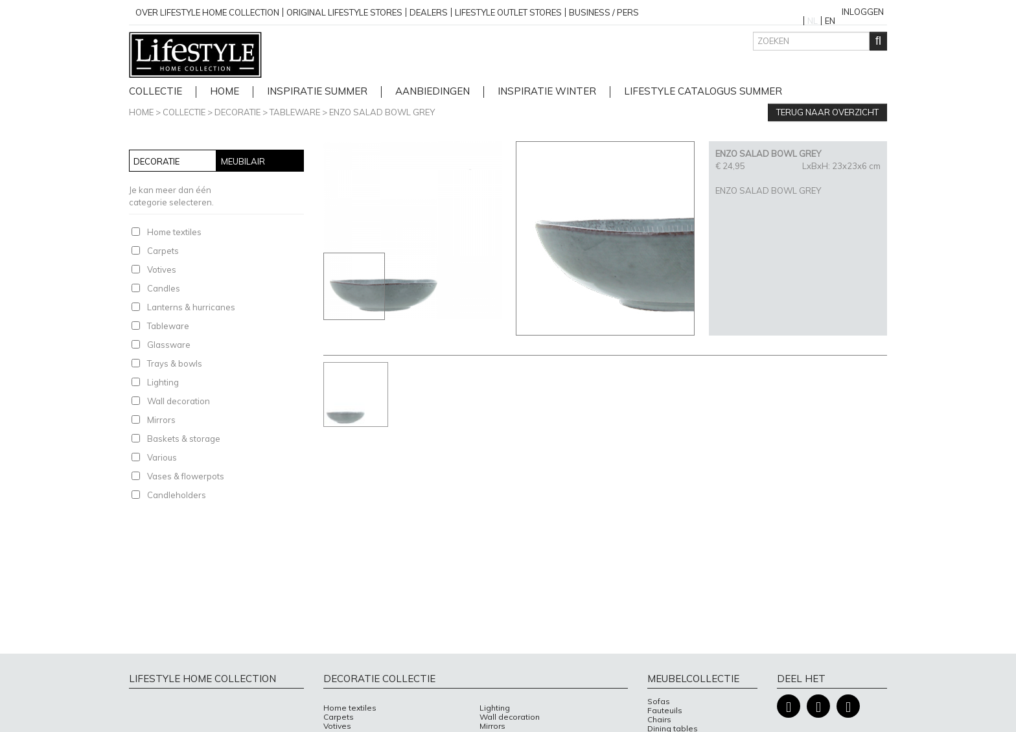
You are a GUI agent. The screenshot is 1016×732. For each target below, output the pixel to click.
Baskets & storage (183, 438)
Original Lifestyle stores (344, 12)
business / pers (604, 12)
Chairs (659, 719)
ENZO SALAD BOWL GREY (382, 112)
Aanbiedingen (432, 91)
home (224, 91)
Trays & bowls (174, 363)
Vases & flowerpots (185, 476)
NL (812, 20)
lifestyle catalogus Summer (703, 91)
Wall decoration (178, 401)
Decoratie (237, 112)
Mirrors (161, 420)
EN (830, 20)
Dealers (429, 12)
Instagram (818, 706)
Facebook (788, 706)
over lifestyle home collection (207, 12)
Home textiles (174, 232)
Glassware (168, 344)
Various (162, 457)
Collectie (155, 91)
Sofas (658, 701)
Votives (161, 269)
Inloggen (863, 11)
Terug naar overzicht (827, 112)
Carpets (163, 251)
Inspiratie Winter (547, 91)
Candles (163, 288)
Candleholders (176, 495)
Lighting (163, 382)
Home (141, 112)
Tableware (295, 112)
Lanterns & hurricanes (191, 307)
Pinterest (848, 706)
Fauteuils (664, 710)
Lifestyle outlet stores (508, 12)
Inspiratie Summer (317, 91)
